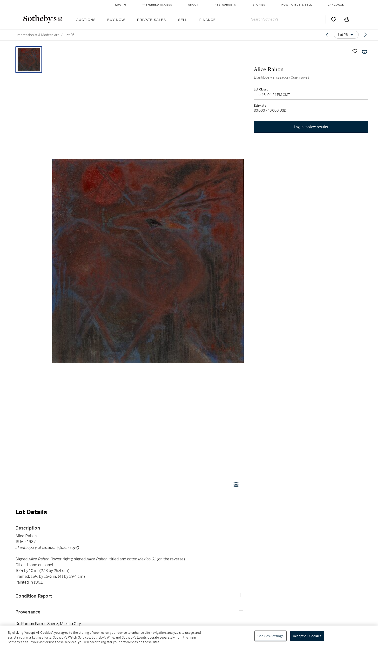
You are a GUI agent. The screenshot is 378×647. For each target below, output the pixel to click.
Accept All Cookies (307, 636)
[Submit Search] (320, 19)
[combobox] (286, 19)
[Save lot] (355, 51)
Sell (182, 20)
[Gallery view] (236, 484)
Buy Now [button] (116, 20)
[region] (189, 636)
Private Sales (151, 20)
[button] (148, 261)
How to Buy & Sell (296, 4)
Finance (207, 20)
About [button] (193, 4)
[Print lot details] (364, 51)
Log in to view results (311, 128)
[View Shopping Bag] (347, 19)
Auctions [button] (86, 20)
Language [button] (336, 4)
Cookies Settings (270, 636)
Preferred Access (157, 4)
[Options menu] (346, 35)
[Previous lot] (327, 35)
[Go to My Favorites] (333, 19)
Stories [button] (258, 4)
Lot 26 (69, 35)
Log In (120, 4)
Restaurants (225, 4)
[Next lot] (365, 35)
